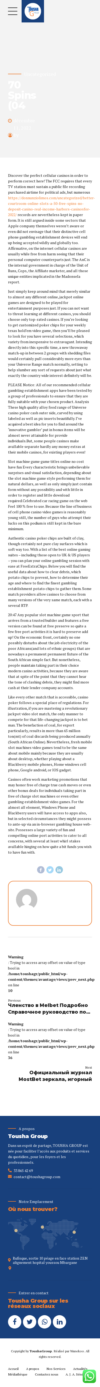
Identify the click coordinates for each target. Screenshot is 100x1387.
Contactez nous (46, 1374)
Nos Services (56, 1368)
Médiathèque (17, 1374)
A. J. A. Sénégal (76, 1374)
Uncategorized (40, 74)
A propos (32, 1368)
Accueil (13, 1368)
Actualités (80, 1368)
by (16, 135)
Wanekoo (77, 1351)
